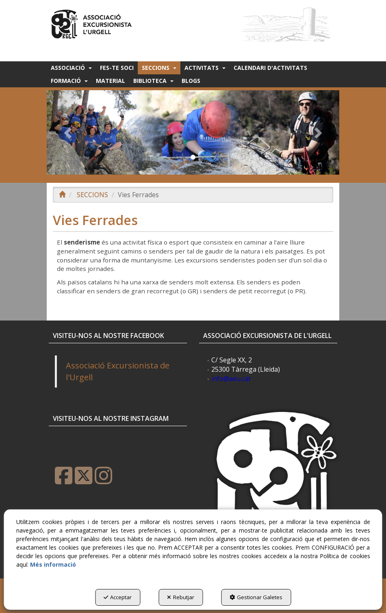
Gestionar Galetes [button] (256, 597)
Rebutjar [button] (180, 597)
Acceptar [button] (118, 597)
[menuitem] (71, 67)
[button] (92, 22)
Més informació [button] (53, 564)
